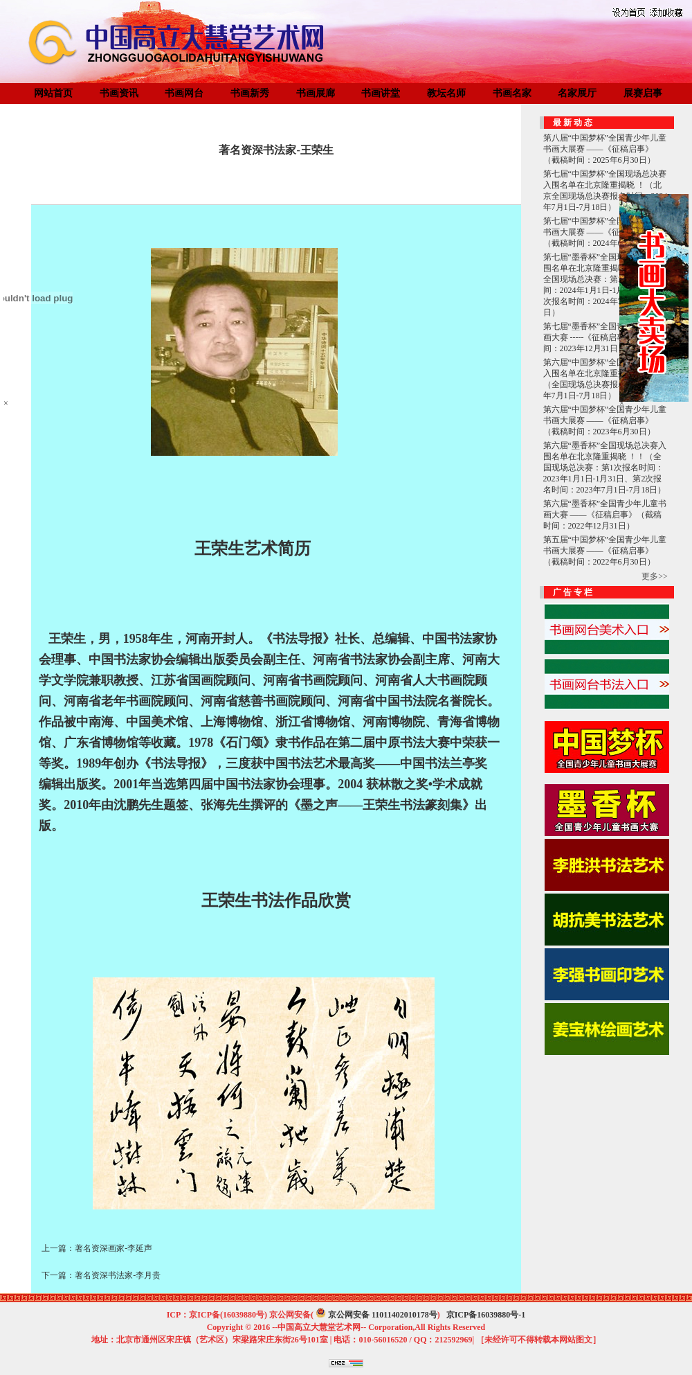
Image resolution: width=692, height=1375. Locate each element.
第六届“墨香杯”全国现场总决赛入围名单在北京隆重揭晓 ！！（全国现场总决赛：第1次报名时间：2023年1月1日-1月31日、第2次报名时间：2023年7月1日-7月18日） (605, 468)
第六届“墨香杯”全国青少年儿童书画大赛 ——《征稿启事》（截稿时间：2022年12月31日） (605, 515)
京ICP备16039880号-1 (486, 1315)
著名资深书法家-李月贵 (118, 1275)
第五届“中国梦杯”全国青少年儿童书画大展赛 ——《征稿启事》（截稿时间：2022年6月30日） (605, 551)
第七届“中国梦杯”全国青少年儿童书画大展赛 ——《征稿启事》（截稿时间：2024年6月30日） (605, 232)
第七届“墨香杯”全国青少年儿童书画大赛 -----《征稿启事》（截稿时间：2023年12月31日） (605, 337)
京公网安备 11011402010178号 (382, 1315)
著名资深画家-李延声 (113, 1248)
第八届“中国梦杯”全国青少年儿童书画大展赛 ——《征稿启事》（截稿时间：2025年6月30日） (605, 149)
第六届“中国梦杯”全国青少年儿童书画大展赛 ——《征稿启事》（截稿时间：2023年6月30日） (605, 420)
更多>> (654, 576)
